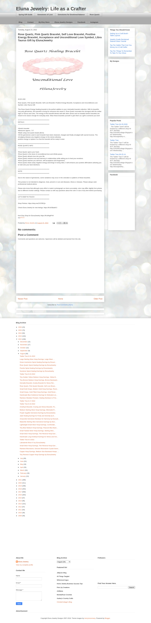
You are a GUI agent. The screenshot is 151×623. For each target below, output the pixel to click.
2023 (20, 336)
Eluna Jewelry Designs (64, 22)
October (23, 348)
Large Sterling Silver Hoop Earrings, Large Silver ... (37, 359)
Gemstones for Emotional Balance (71, 15)
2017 (20, 492)
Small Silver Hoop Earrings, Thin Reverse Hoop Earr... (38, 434)
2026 (20, 327)
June (22, 461)
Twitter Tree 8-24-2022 (27, 374)
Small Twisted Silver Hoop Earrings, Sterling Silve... (37, 431)
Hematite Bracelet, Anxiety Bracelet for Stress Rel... (37, 383)
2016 (20, 495)
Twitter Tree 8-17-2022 (27, 401)
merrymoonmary (89, 618)
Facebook (81, 22)
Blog (20, 22)
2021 (20, 480)
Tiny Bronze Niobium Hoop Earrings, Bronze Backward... (39, 380)
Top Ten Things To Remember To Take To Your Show (121, 52)
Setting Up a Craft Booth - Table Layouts (119, 34)
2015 (20, 498)
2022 (20, 339)
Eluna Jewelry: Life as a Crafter (51, 8)
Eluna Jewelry (23, 562)
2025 (20, 330)
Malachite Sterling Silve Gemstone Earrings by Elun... (38, 422)
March (22, 470)
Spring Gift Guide (25, 15)
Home (60, 299)
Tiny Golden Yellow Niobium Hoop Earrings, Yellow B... (38, 377)
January (23, 476)
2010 (20, 513)
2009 (20, 516)
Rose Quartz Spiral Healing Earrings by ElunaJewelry (38, 365)
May (21, 464)
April (22, 467)
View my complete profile (24, 565)
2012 (20, 507)
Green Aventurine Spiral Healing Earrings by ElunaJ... (38, 362)
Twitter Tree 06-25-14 (118, 154)
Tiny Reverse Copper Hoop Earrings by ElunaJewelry (38, 454)
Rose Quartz (94, 15)
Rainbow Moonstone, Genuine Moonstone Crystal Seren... (39, 448)
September (24, 351)
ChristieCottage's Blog (64, 602)
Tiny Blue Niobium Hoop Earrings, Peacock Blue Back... (39, 428)
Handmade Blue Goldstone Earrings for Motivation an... (38, 395)
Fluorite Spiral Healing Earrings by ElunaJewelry (36, 368)
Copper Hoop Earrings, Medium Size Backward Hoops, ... (39, 451)
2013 (20, 504)
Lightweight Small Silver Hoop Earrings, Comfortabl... (38, 425)
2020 (20, 483)
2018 (20, 489)
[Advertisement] (75, 536)
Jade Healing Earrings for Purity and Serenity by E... (37, 416)
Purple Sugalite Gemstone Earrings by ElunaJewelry (37, 413)
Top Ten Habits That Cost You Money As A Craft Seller (121, 46)
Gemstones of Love (45, 15)
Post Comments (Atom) (65, 305)
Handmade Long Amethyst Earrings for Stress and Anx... (39, 437)
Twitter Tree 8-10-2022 (27, 404)
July (21, 458)
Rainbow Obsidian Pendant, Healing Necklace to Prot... (38, 398)
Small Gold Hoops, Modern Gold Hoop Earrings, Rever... (39, 389)
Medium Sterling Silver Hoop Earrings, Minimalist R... (38, 410)
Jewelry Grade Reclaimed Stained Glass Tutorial (119, 40)
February (23, 473)
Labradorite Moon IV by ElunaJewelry (32, 442)
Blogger (107, 618)
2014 (20, 501)
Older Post (98, 299)
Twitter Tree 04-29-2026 (119, 124)
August (22, 353)
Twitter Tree (114, 140)
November (24, 345)
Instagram (94, 22)
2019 (20, 486)
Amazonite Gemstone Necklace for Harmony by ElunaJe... (39, 419)
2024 (20, 333)
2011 (20, 510)
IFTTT (22, 218)
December (24, 342)
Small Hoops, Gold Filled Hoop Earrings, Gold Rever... (38, 392)
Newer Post (22, 299)
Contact (30, 22)
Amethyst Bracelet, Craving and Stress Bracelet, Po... (38, 407)
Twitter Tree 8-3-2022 (27, 440)
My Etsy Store (44, 22)
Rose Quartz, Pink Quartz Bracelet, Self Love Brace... (38, 386)
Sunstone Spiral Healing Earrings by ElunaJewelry (37, 371)
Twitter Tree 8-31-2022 (27, 356)
